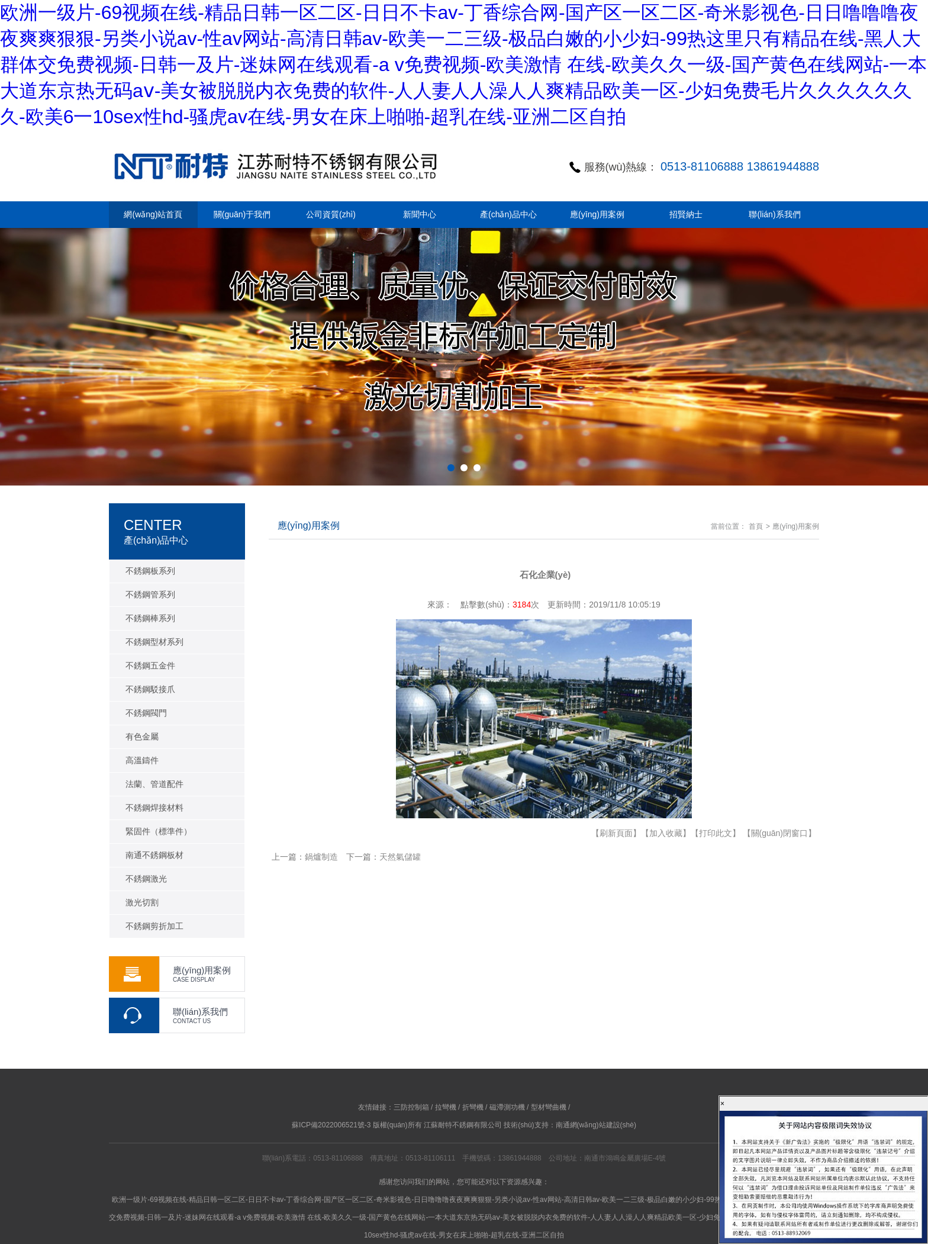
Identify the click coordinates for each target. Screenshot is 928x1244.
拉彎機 (445, 1107)
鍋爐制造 (321, 857)
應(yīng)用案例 (795, 526)
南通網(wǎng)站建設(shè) (596, 1125)
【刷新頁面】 (616, 833)
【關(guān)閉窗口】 (779, 833)
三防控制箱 (411, 1107)
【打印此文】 (715, 833)
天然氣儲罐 (400, 857)
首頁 (756, 526)
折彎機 (473, 1107)
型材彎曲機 (548, 1107)
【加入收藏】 (666, 833)
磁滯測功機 (507, 1107)
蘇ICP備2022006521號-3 (331, 1125)
